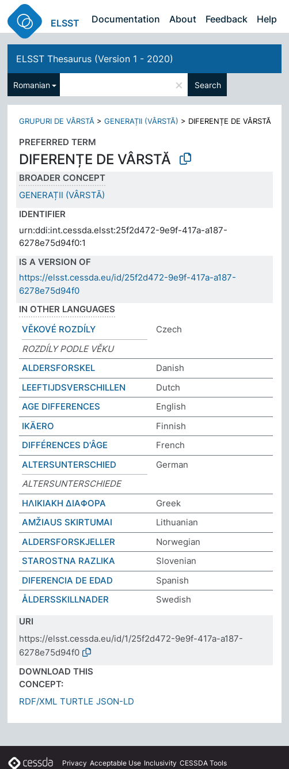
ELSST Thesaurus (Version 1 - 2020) (94, 59)
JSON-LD (115, 701)
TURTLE (76, 701)
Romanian (31, 85)
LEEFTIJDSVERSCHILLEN (74, 387)
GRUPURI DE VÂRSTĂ (56, 121)
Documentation (126, 19)
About (182, 19)
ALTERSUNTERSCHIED (69, 464)
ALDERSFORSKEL (58, 367)
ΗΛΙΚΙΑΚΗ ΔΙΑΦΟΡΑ (64, 503)
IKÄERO (38, 426)
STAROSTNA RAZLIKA (68, 560)
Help (267, 19)
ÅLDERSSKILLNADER (65, 599)
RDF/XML (38, 701)
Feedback (227, 19)
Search (208, 85)
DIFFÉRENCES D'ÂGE (65, 445)
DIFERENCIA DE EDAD (67, 580)
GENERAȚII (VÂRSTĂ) (141, 121)
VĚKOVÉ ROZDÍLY (59, 329)
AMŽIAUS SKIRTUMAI (67, 522)
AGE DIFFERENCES (61, 406)
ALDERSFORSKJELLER (68, 541)
